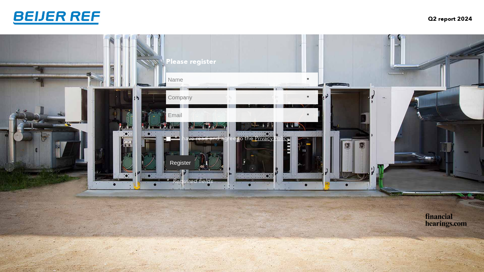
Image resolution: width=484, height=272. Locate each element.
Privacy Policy (272, 138)
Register (180, 162)
